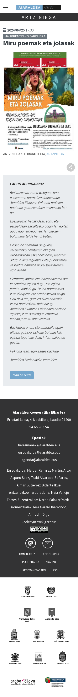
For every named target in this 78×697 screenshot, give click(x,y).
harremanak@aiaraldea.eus (39, 445)
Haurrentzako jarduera (25, 36)
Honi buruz (27, 554)
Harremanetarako (33, 570)
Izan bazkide (21, 375)
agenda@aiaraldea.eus (39, 459)
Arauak (51, 562)
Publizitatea (30, 562)
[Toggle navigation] (5, 7)
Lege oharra (50, 554)
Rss (55, 570)
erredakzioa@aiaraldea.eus (39, 452)
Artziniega (39, 17)
